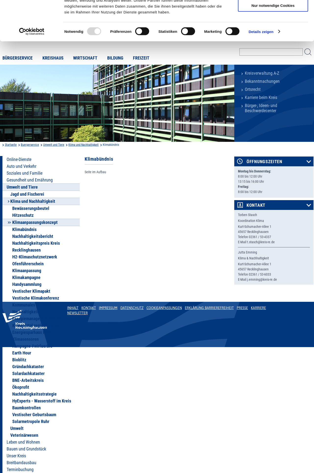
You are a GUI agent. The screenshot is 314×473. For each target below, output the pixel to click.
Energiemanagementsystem (37, 318)
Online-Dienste (19, 159)
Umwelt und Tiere (53, 144)
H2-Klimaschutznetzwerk (34, 257)
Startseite (11, 144)
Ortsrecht (253, 89)
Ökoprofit (20, 387)
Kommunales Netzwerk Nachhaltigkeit (32, 308)
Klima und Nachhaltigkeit (83, 144)
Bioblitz (19, 359)
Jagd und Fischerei (27, 194)
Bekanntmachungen (262, 81)
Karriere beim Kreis (261, 97)
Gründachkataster (28, 366)
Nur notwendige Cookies (273, 41)
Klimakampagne (26, 277)
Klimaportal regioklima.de (35, 325)
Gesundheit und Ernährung (30, 180)
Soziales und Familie (24, 173)
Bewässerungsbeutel (30, 208)
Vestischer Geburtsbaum (34, 414)
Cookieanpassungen (164, 308)
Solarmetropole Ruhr (30, 421)
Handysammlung (26, 284)
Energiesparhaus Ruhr (31, 332)
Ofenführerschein (28, 263)
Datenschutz (132, 308)
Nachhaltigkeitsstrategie (34, 394)
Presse (242, 308)
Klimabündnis (24, 229)
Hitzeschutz (23, 215)
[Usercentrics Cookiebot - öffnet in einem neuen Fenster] (31, 67)
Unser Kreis (16, 455)
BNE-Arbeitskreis (28, 380)
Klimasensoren (25, 339)
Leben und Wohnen (23, 442)
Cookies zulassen (273, 12)
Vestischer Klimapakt (31, 291)
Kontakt (256, 205)
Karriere (258, 308)
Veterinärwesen (24, 435)
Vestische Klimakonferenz (35, 298)
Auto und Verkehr (21, 166)
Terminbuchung (20, 469)
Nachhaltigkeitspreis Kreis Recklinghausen (36, 247)
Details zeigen (261, 67)
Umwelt (17, 428)
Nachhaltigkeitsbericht (32, 236)
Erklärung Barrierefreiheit (209, 308)
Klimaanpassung (26, 270)
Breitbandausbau (21, 462)
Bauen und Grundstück (26, 449)
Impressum (108, 308)
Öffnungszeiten (264, 161)
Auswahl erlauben (273, 26)
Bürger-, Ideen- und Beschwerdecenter (261, 108)
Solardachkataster (28, 373)
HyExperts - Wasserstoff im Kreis (41, 401)
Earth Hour (21, 353)
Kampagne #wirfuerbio (32, 346)
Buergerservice (30, 144)
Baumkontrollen (26, 407)
